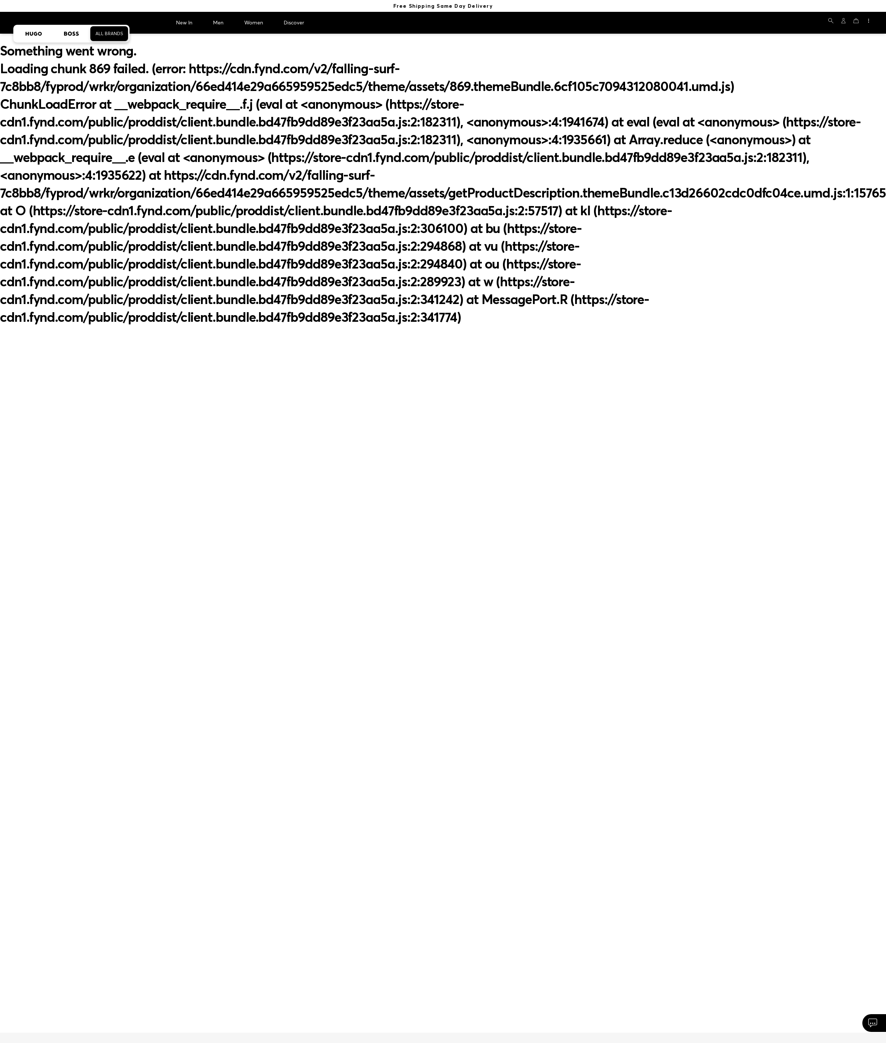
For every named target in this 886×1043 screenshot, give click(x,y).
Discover (294, 20)
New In (184, 20)
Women (253, 20)
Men (218, 20)
